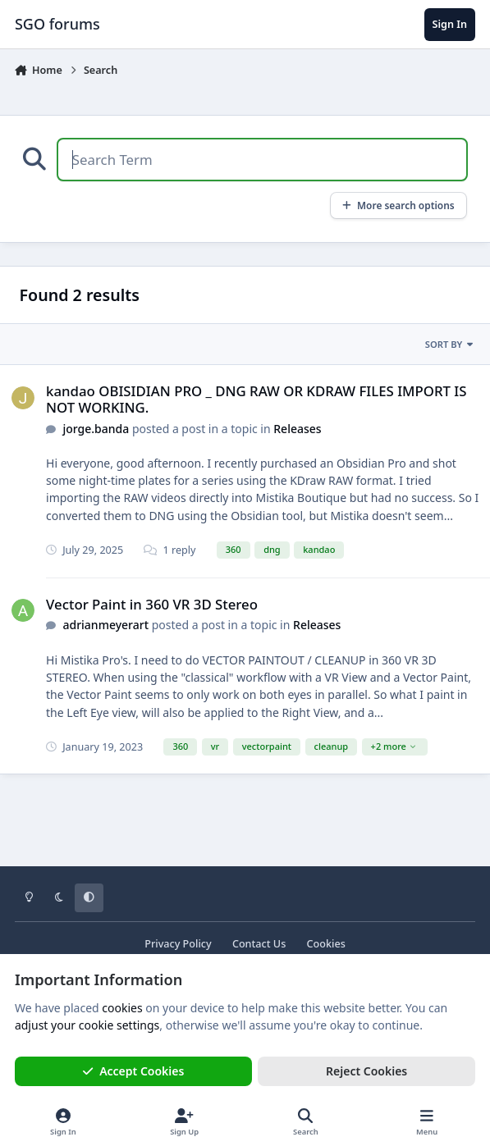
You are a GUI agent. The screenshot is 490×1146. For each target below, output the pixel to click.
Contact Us (259, 944)
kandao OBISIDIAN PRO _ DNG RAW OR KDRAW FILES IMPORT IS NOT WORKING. (256, 399)
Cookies (326, 944)
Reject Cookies (366, 1071)
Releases (297, 428)
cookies (122, 1008)
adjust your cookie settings (87, 1025)
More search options (398, 205)
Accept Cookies (134, 1071)
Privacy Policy (177, 944)
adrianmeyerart (105, 624)
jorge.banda (95, 428)
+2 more (394, 746)
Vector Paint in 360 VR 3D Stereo (152, 604)
